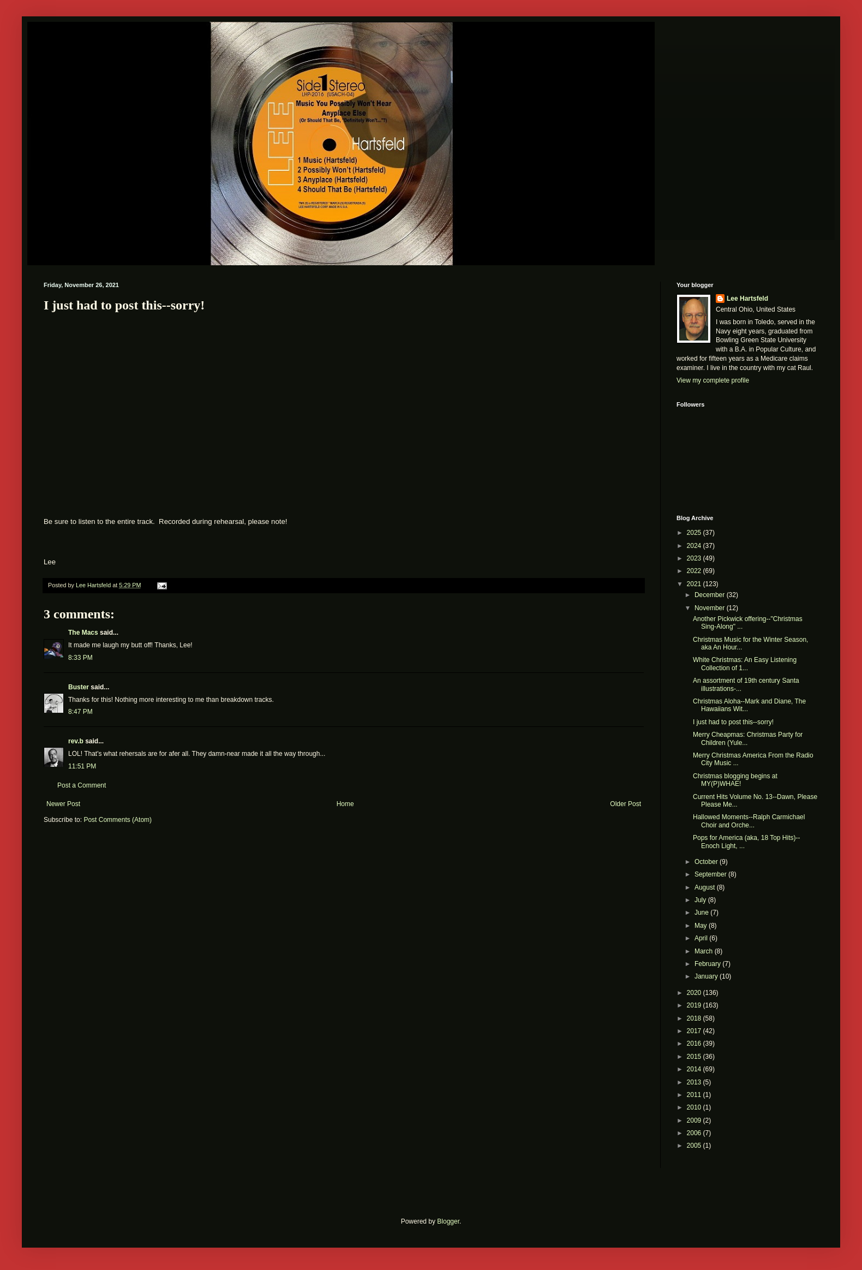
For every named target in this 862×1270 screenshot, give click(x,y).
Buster (78, 687)
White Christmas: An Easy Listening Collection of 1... (745, 663)
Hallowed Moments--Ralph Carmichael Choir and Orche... (749, 820)
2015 (695, 1056)
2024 (695, 546)
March (705, 951)
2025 (695, 532)
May (702, 925)
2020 (695, 993)
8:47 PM (80, 712)
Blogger (448, 1221)
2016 (695, 1043)
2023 (695, 558)
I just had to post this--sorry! (733, 722)
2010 (695, 1107)
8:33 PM (80, 657)
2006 (695, 1133)
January (707, 976)
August (706, 887)
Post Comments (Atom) (117, 820)
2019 (695, 1005)
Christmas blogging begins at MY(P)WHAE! (735, 780)
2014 (695, 1069)
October (707, 862)
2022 (695, 571)
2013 (695, 1082)
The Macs (83, 632)
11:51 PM (82, 766)
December (711, 595)
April (702, 938)
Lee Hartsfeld (747, 298)
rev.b (75, 741)
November (711, 608)
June (702, 912)
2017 (695, 1031)
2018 (695, 1018)
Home (345, 804)
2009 (695, 1120)
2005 (695, 1145)
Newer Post (63, 804)
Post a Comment (81, 785)
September (711, 874)
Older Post (625, 804)
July (701, 900)
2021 (695, 584)
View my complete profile (713, 380)
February (708, 964)
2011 (695, 1095)
